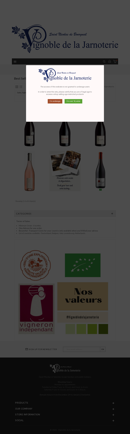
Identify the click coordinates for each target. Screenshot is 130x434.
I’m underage (55, 101)
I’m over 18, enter (73, 101)
